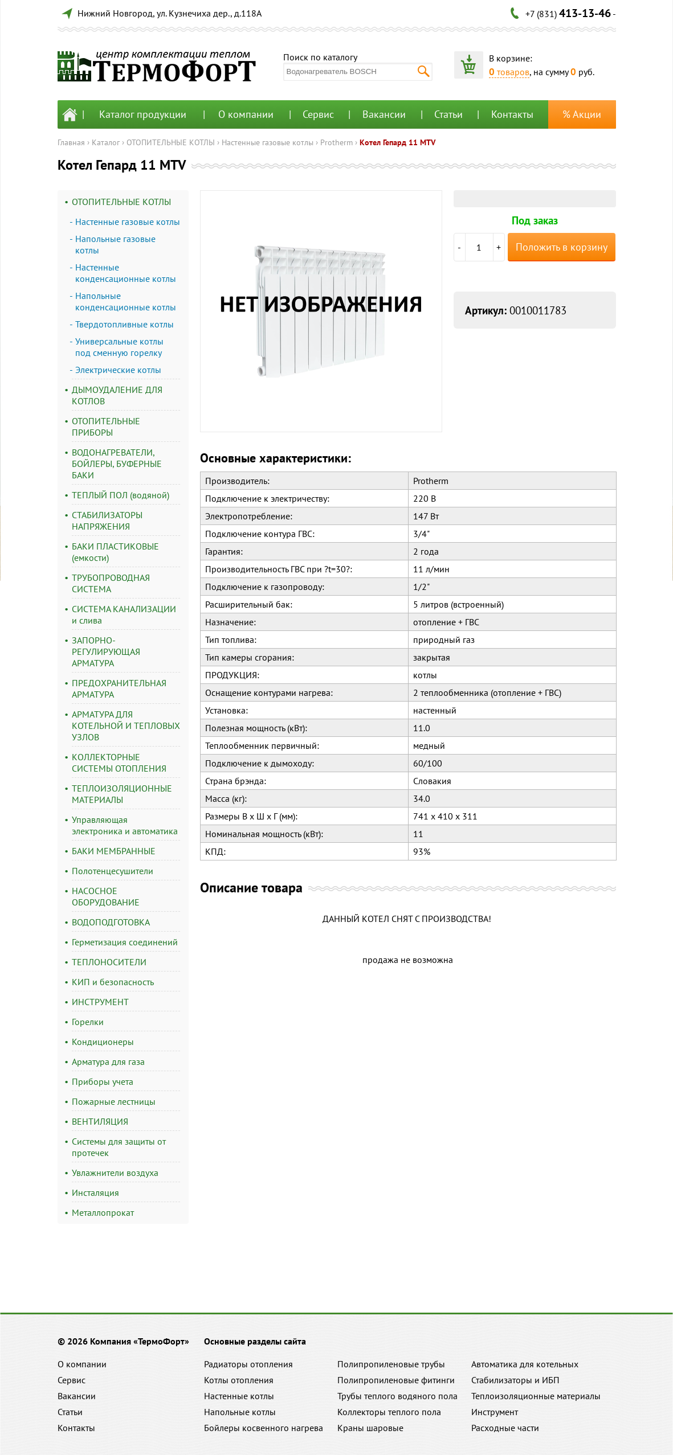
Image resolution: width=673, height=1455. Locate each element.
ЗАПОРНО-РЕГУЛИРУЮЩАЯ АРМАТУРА (106, 651)
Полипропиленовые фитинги (396, 1380)
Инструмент (494, 1411)
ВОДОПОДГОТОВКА (111, 922)
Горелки (88, 1021)
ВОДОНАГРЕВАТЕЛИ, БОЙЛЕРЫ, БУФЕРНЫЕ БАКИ (117, 463)
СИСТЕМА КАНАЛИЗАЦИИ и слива (124, 614)
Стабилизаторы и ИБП (515, 1380)
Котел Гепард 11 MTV (397, 142)
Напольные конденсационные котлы (125, 301)
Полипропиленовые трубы (391, 1364)
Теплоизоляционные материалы (536, 1395)
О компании (246, 114)
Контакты (512, 114)
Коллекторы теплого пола (389, 1411)
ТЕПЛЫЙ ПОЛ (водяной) (120, 495)
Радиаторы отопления (248, 1364)
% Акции (581, 114)
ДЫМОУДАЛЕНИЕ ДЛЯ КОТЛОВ (117, 395)
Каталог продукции (142, 114)
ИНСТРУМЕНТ (100, 1001)
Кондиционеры (103, 1041)
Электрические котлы (118, 369)
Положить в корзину (561, 246)
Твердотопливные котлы (124, 324)
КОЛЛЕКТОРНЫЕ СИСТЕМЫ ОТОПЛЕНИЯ (119, 762)
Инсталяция (95, 1192)
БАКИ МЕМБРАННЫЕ (114, 850)
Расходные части (505, 1427)
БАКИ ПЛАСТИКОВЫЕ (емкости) (115, 551)
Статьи (448, 114)
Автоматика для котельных (524, 1364)
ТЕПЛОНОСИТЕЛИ (109, 962)
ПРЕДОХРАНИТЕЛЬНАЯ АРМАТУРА (119, 688)
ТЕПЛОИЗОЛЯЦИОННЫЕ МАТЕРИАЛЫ (122, 793)
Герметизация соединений (125, 942)
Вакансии (384, 114)
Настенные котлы (239, 1395)
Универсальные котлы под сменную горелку (119, 346)
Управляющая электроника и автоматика (125, 825)
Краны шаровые (370, 1427)
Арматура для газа (108, 1061)
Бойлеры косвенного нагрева (263, 1427)
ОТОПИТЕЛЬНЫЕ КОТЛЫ (171, 142)
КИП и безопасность (113, 981)
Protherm (336, 142)
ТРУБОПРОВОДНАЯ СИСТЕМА (111, 583)
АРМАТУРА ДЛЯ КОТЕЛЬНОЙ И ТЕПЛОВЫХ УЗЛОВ (126, 725)
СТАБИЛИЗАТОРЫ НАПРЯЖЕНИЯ (107, 520)
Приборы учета (102, 1081)
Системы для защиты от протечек (119, 1147)
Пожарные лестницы (114, 1101)
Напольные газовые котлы (115, 244)
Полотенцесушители (112, 870)
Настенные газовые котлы (267, 142)
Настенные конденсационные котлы (125, 272)
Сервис (318, 114)
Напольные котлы (240, 1411)
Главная (71, 142)
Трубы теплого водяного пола (397, 1395)
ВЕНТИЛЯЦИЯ (100, 1121)
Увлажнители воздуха (115, 1172)
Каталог (106, 142)
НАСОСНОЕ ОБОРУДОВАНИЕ (106, 896)
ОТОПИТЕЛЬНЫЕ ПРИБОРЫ (106, 426)
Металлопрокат (103, 1212)
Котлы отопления (239, 1380)
